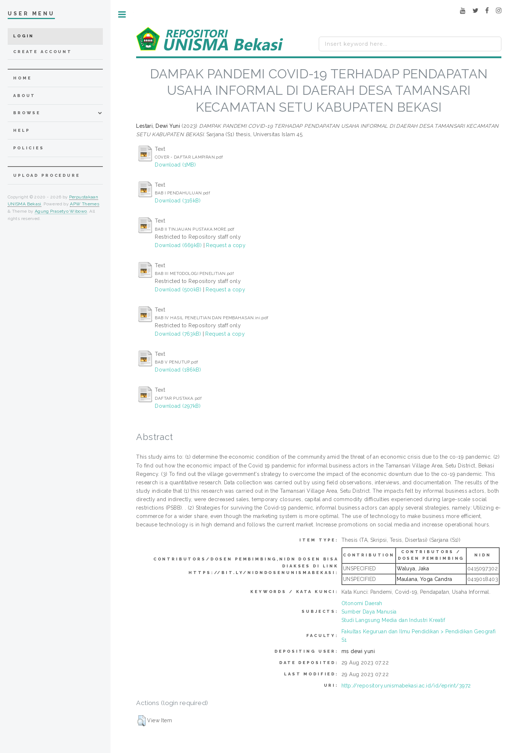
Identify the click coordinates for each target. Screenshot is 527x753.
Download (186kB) (178, 370)
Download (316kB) (178, 201)
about (24, 95)
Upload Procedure (46, 175)
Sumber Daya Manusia (369, 612)
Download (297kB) (178, 406)
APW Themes (84, 203)
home (22, 78)
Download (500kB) (178, 289)
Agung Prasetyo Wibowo (61, 211)
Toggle (122, 14)
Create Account (42, 51)
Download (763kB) (178, 334)
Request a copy (226, 245)
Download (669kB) (178, 245)
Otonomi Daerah (361, 603)
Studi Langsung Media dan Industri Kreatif (393, 620)
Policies (28, 148)
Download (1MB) (175, 165)
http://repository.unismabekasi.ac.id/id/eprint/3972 (406, 686)
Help (21, 130)
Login (23, 36)
